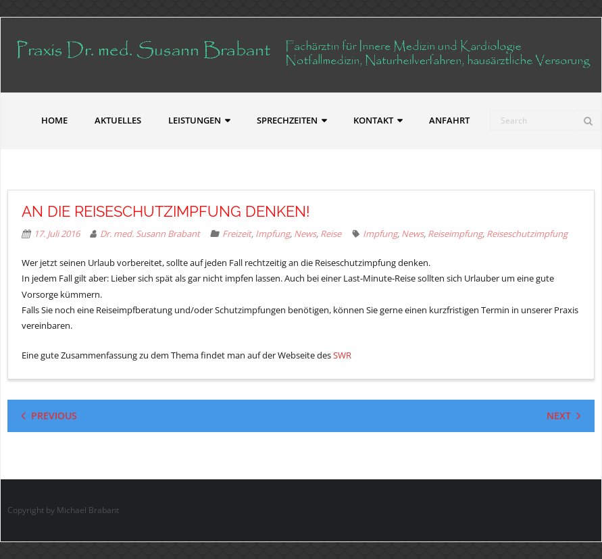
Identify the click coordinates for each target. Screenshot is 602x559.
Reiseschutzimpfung (527, 234)
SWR (342, 355)
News (305, 234)
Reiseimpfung (455, 234)
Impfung (272, 234)
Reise (330, 234)
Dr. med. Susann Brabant (150, 234)
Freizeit (236, 234)
